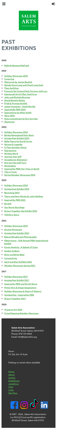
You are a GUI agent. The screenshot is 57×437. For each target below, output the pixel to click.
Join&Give (13, 383)
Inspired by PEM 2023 (15, 200)
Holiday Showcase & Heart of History (22, 291)
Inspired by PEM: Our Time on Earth (21, 168)
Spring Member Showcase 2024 (19, 174)
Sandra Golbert (11, 250)
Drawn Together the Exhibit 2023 (20, 211)
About (11, 374)
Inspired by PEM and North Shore (20, 283)
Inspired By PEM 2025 (15, 109)
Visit (10, 386)
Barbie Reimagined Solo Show (19, 135)
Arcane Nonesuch (13, 229)
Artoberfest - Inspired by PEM (19, 294)
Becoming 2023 (11, 192)
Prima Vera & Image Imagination (20, 287)
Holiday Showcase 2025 (16, 75)
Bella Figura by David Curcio (18, 141)
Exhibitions (14, 380)
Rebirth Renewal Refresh (16, 65)
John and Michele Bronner (17, 97)
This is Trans (10, 171)
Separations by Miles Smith (17, 112)
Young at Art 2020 (13, 309)
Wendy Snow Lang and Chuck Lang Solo (23, 85)
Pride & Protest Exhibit (15, 103)
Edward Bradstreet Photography (20, 236)
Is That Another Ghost (15, 147)
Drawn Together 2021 (15, 298)
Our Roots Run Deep (14, 207)
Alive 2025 (9, 115)
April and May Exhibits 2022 (18, 261)
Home (11, 371)
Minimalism (10, 165)
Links (11, 390)
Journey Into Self (12, 156)
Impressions (10, 150)
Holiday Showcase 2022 (16, 225)
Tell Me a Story (11, 214)
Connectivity (10, 258)
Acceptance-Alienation (15, 159)
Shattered (9, 121)
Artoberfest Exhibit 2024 (16, 138)
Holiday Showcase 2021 (16, 276)
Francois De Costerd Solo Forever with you (25, 91)
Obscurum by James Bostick (18, 82)
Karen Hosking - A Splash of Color (21, 247)
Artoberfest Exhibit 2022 (16, 233)
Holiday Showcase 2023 (16, 185)
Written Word (11, 153)
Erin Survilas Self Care (15, 162)
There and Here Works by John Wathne (23, 196)
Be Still (7, 203)
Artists (12, 377)
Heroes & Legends (13, 144)
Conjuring (9, 78)
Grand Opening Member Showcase (21, 313)
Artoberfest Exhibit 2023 (16, 189)
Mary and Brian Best (14, 254)
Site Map (12, 393)
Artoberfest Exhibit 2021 (16, 280)
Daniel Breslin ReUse (14, 100)
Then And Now (11, 88)
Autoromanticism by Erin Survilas (21, 118)
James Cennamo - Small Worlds (19, 106)
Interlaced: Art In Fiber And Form (20, 94)
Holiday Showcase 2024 (16, 132)
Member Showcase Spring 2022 (19, 265)
